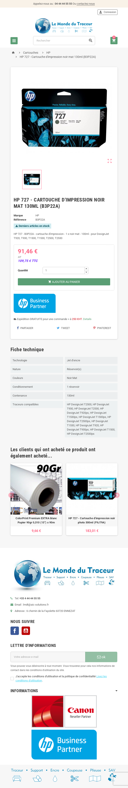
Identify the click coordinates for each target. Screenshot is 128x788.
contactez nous (86, 3)
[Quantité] (64, 270)
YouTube (26, 631)
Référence (20, 219)
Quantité (23, 270)
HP (37, 215)
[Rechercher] (64, 40)
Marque (18, 215)
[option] (36, 499)
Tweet (63, 328)
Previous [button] (11, 495)
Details (87, 319)
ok (101, 657)
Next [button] (117, 495)
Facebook (14, 631)
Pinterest (102, 328)
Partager (25, 328)
